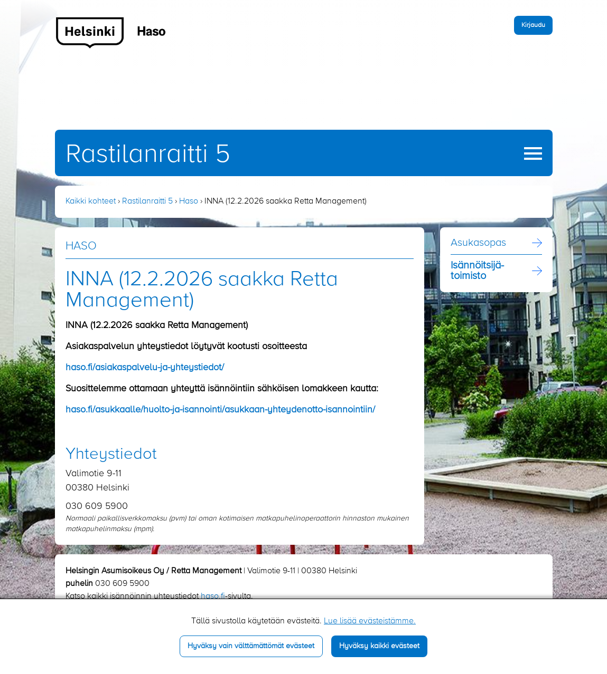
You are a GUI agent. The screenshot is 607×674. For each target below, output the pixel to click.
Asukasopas (478, 243)
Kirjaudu (533, 25)
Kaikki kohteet (91, 201)
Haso (188, 201)
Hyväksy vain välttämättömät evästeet (251, 646)
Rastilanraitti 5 (148, 154)
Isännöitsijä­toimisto (477, 271)
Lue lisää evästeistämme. (370, 621)
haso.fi (213, 596)
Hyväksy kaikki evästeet (379, 646)
